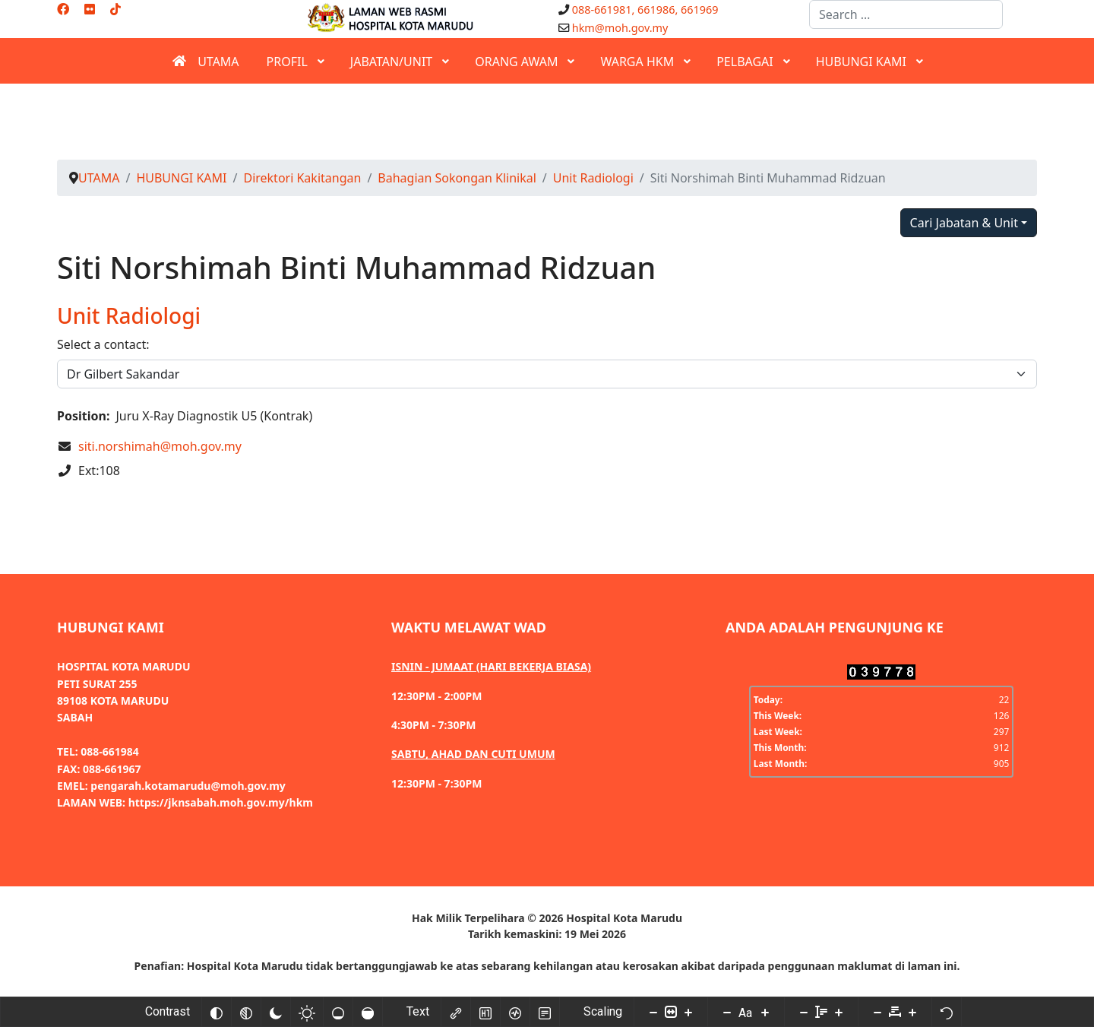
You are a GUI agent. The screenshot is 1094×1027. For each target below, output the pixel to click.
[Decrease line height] (803, 1011)
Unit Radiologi (129, 315)
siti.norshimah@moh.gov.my (160, 446)
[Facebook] (63, 9)
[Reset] (946, 1012)
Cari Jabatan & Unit (964, 222)
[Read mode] (545, 1012)
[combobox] (906, 14)
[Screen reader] (515, 1012)
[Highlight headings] (485, 1012)
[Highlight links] (456, 1012)
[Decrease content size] (653, 1011)
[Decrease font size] (727, 1011)
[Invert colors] (216, 1012)
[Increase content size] (688, 1011)
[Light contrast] (307, 1012)
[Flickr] (89, 9)
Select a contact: (103, 344)
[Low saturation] (338, 1012)
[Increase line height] (838, 1011)
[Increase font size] (765, 1011)
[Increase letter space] (912, 1011)
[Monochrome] (246, 1012)
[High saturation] (368, 1012)
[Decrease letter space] (877, 1011)
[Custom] (115, 9)
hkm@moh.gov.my (620, 28)
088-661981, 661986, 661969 (645, 9)
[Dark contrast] (276, 1012)
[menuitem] (205, 61)
